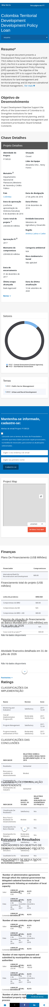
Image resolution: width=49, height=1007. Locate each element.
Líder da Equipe (33, 161)
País (5, 193)
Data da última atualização (33, 283)
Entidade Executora (35, 218)
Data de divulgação (35, 193)
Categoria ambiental (35, 247)
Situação (30, 152)
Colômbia (7, 197)
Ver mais (29, 85)
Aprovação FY (10, 238)
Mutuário (8, 173)
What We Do (6, 5)
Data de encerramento (10, 269)
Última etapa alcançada (9, 283)
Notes (6, 296)
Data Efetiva (31, 201)
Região (29, 230)
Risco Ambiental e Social (34, 257)
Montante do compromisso (9, 249)
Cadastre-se (11, 467)
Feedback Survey (37, 997)
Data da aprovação (12, 201)
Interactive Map (37, 529)
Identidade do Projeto (9, 154)
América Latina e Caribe (36, 233)
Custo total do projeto (10, 220)
